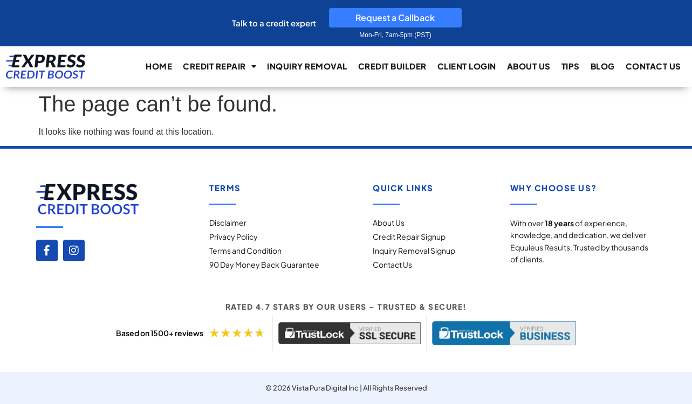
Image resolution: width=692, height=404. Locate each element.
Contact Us (653, 66)
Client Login (466, 66)
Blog (603, 66)
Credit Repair (219, 66)
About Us (529, 66)
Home (159, 66)
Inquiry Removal (307, 66)
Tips (570, 66)
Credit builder (392, 66)
